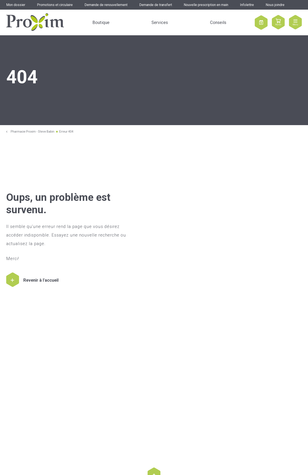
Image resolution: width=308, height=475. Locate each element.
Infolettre (247, 5)
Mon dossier (15, 5)
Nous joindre (275, 5)
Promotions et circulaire (55, 5)
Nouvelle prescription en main (206, 5)
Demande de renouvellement (105, 5)
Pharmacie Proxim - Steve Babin (32, 131)
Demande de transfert (155, 5)
